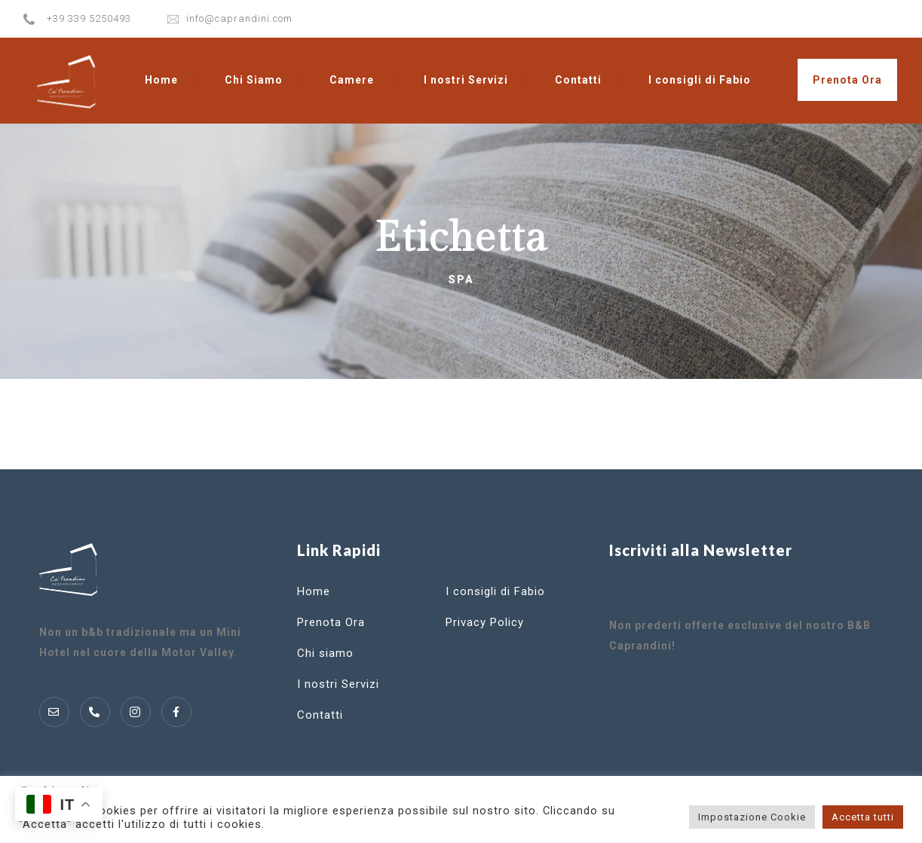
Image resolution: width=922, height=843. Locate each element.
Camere (351, 80)
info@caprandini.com (239, 18)
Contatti (578, 80)
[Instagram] (136, 712)
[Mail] (54, 712)
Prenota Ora (847, 80)
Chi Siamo (254, 80)
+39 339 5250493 (89, 18)
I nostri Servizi (466, 80)
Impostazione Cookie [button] (752, 817)
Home (161, 80)
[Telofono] (95, 712)
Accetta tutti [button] (863, 817)
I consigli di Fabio (699, 80)
